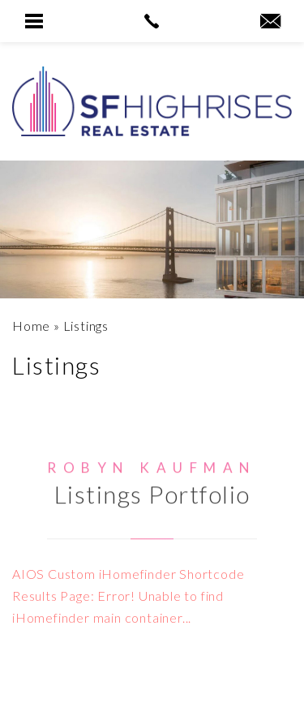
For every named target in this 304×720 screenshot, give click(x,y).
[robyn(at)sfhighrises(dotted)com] (270, 22)
